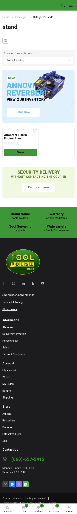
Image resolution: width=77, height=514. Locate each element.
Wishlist (39, 508)
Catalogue (21, 17)
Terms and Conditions (13, 503)
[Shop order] (38, 60)
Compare (54, 508)
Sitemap (52, 503)
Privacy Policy (37, 503)
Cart (24, 508)
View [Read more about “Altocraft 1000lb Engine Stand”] (20, 152)
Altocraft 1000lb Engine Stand (15, 137)
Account (7, 509)
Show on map (10, 309)
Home (5, 17)
